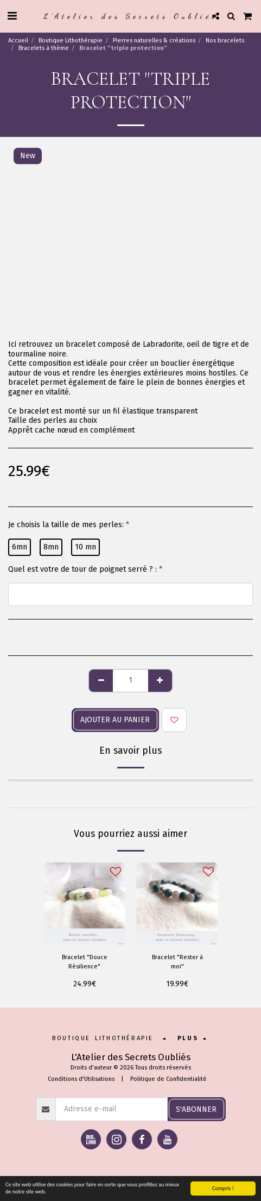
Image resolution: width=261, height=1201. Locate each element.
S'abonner (196, 1109)
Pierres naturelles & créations (154, 40)
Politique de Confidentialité (168, 1079)
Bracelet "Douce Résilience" (84, 962)
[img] (84, 903)
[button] (12, 15)
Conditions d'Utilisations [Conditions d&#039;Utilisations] (81, 1079)
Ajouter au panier (115, 719)
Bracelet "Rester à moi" (177, 962)
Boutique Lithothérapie (71, 40)
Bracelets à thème (43, 48)
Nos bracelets (225, 40)
